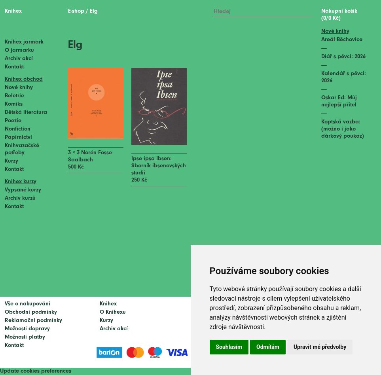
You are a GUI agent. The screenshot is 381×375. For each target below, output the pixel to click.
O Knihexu (113, 312)
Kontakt (14, 67)
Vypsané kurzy (23, 190)
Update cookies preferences (35, 371)
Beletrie (14, 95)
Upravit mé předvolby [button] (320, 347)
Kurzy (11, 161)
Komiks (14, 104)
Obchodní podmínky (31, 312)
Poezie (13, 120)
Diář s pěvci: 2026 (343, 56)
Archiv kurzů (20, 198)
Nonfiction (17, 129)
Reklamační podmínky (33, 320)
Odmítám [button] (267, 347)
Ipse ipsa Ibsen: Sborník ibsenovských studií (158, 166)
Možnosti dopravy (27, 328)
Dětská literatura (26, 112)
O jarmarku (19, 50)
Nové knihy (19, 87)
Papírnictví (18, 137)
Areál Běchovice (341, 39)
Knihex (13, 11)
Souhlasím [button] (229, 347)
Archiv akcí (19, 58)
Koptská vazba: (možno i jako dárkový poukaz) (342, 129)
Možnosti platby (25, 337)
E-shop (76, 11)
